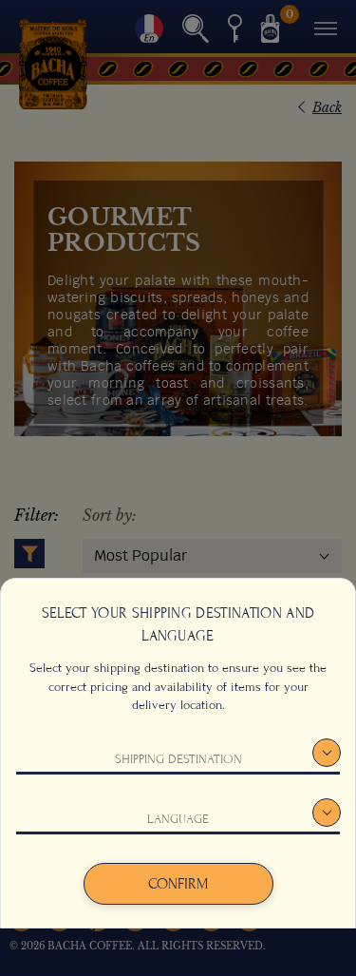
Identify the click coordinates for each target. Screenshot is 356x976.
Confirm (178, 883)
